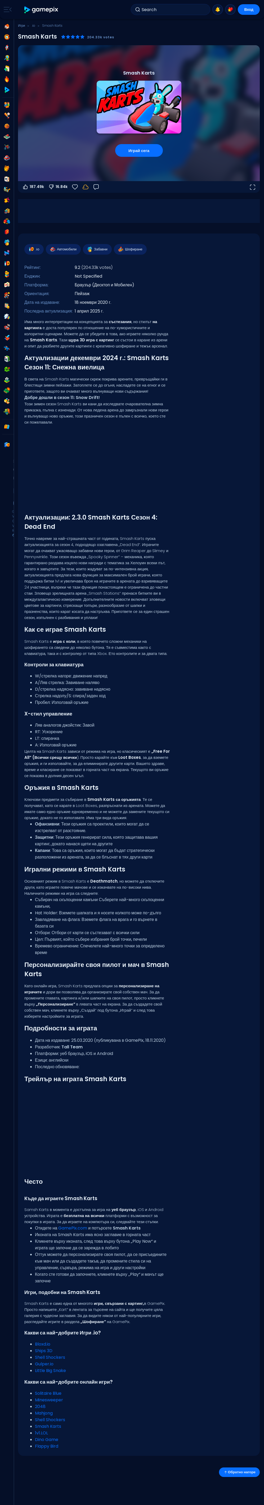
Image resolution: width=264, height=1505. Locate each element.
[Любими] (75, 187)
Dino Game (46, 1440)
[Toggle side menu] (6, 9)
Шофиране (130, 249)
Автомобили (63, 249)
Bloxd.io (42, 1344)
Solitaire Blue (48, 1393)
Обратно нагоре (239, 1472)
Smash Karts (48, 1426)
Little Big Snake (50, 1371)
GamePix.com (72, 1228)
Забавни (97, 249)
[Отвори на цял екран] (252, 187)
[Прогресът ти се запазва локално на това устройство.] (85, 187)
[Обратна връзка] (96, 187)
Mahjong (44, 1413)
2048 (40, 1406)
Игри (21, 25)
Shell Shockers (50, 1357)
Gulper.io (44, 1364)
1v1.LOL (41, 1433)
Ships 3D (43, 1351)
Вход (248, 9)
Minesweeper (49, 1400)
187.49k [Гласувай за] (33, 187)
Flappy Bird (46, 1446)
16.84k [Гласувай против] (58, 187)
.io (33, 25)
